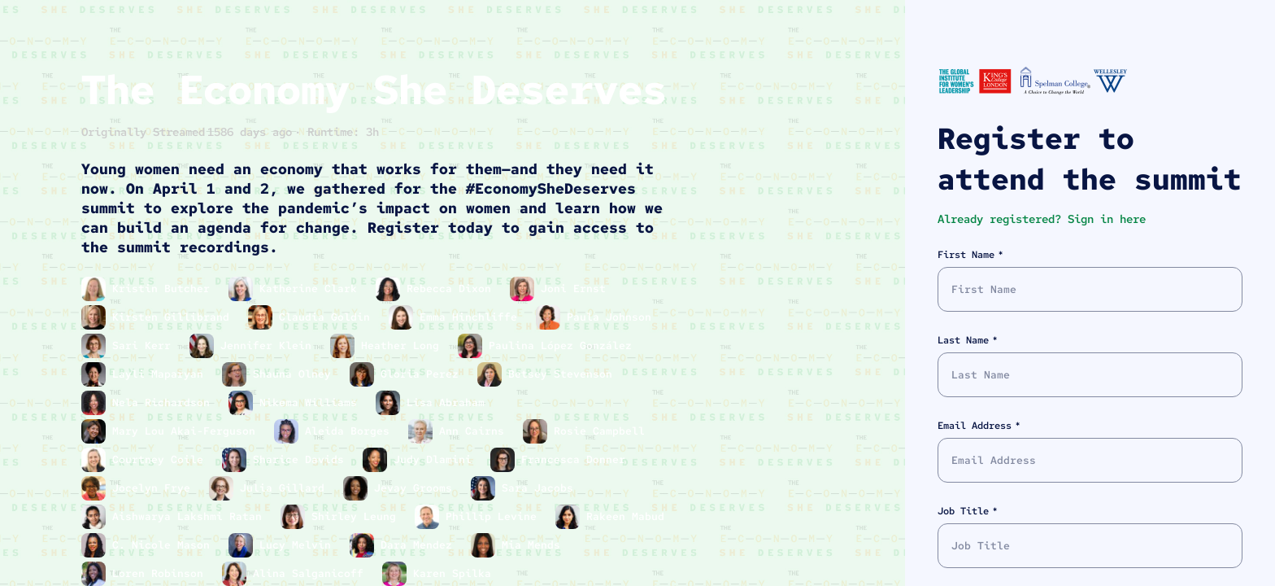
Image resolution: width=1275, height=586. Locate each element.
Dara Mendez (420, 545)
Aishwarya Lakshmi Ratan (190, 516)
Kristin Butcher (164, 288)
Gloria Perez (423, 374)
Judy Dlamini (436, 459)
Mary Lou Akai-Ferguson (187, 431)
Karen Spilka (455, 573)
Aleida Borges (350, 431)
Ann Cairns (475, 431)
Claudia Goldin (327, 317)
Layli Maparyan (161, 374)
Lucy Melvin (298, 545)
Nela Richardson (164, 402)
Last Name (963, 340)
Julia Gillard (285, 488)
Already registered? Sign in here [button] (1042, 219)
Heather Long (403, 345)
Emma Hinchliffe (472, 317)
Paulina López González (563, 345)
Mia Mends (534, 545)
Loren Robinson (161, 573)
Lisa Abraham (449, 402)
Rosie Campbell (602, 431)
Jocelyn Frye (154, 488)
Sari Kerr (144, 345)
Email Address (975, 425)
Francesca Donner (576, 459)
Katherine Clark (311, 288)
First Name (966, 254)
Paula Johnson (612, 317)
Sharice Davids (301, 459)
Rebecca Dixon (452, 288)
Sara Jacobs (541, 488)
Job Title (963, 511)
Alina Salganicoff (311, 573)
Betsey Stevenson (563, 374)
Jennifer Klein (269, 345)
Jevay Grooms (416, 488)
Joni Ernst (576, 288)
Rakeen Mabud (628, 516)
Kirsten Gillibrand (174, 317)
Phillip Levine (494, 516)
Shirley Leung (357, 516)
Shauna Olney (295, 374)
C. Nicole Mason (164, 545)
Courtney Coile (161, 459)
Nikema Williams (311, 402)
